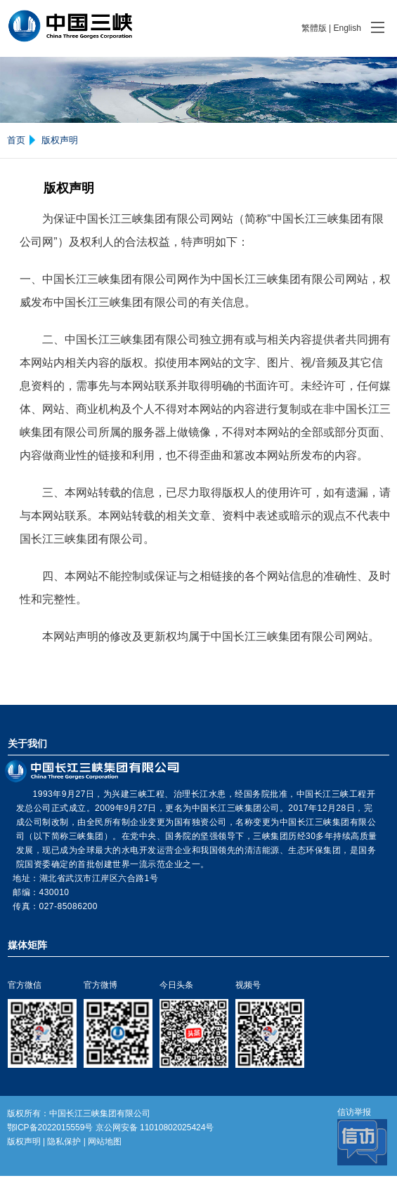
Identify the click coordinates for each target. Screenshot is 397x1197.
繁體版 (314, 28)
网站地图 (105, 1141)
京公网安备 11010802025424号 (155, 1127)
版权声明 (59, 140)
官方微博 (100, 985)
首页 (16, 140)
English (346, 28)
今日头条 (176, 985)
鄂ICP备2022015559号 (50, 1127)
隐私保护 (64, 1141)
